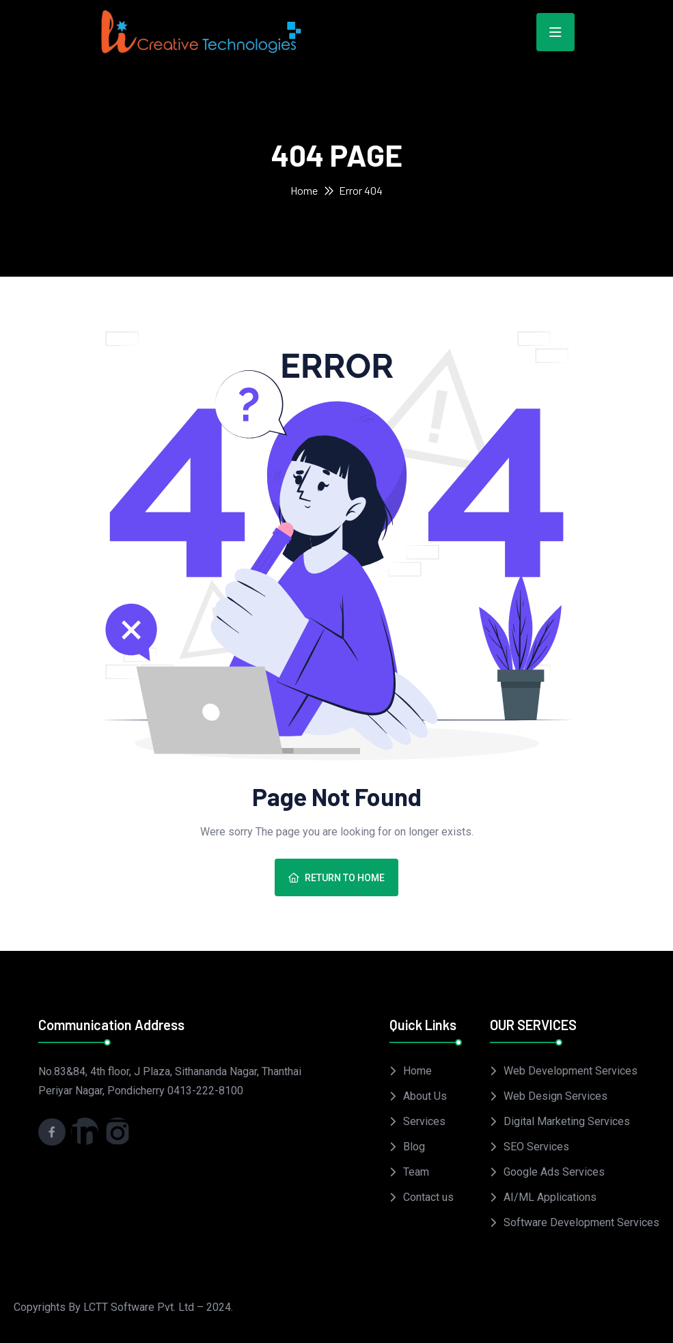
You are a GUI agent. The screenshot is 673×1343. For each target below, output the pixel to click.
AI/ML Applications (550, 1197)
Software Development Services (581, 1222)
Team (416, 1171)
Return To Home (336, 877)
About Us (425, 1096)
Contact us (428, 1197)
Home (304, 190)
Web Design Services (555, 1096)
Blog (414, 1146)
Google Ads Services (554, 1171)
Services (424, 1121)
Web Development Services (570, 1070)
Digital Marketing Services (567, 1121)
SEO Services (536, 1146)
